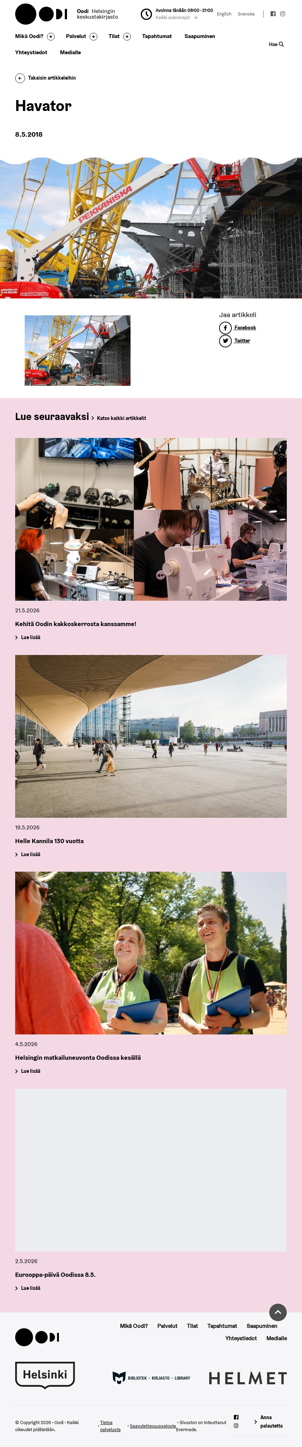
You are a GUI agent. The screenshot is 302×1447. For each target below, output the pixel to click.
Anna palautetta (271, 1421)
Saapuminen (200, 36)
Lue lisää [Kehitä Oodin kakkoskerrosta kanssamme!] (30, 637)
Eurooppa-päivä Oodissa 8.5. (55, 1274)
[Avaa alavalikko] (49, 36)
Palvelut (76, 36)
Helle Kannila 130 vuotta (49, 841)
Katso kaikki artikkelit (121, 418)
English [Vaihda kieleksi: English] (224, 14)
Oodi (41, 14)
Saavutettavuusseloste (153, 1426)
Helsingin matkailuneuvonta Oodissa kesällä (78, 1057)
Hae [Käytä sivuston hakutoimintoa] (276, 44)
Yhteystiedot (31, 52)
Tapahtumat (157, 36)
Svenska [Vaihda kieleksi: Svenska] (246, 14)
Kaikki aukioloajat (176, 17)
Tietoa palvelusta (110, 1426)
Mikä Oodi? (29, 36)
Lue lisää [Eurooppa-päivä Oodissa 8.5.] (30, 1288)
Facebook (237, 327)
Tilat (114, 36)
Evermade (186, 1430)
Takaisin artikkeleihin (45, 78)
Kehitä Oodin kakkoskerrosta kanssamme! (76, 624)
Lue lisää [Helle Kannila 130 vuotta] (30, 854)
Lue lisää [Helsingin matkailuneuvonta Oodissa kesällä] (30, 1071)
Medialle (70, 52)
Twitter (234, 341)
